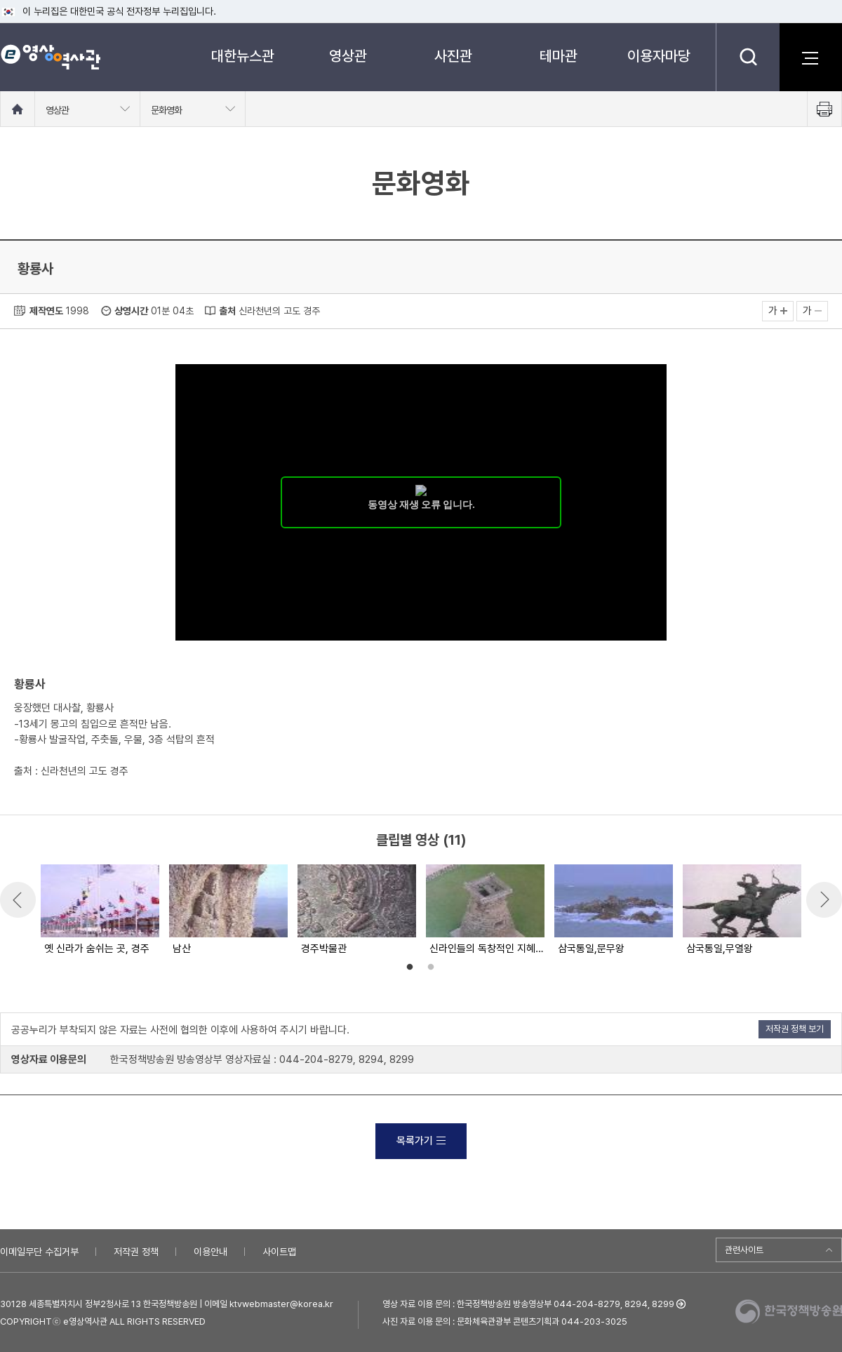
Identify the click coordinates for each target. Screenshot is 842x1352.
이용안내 (210, 1251)
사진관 (453, 56)
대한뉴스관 (242, 56)
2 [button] (431, 968)
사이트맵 (279, 1251)
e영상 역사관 (50, 56)
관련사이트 (744, 1250)
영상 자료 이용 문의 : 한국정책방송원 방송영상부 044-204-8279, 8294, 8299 (528, 1304)
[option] (99, 910)
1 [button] (410, 968)
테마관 (558, 56)
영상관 (348, 56)
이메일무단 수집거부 (39, 1251)
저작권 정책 (136, 1251)
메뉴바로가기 (0, 0)
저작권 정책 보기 (795, 1029)
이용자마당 (658, 56)
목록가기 (421, 1141)
